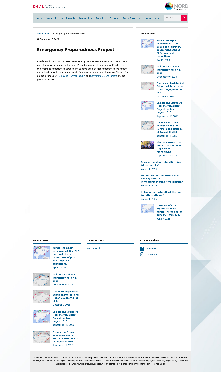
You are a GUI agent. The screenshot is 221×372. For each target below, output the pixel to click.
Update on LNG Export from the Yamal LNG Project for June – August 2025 (169, 107)
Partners (114, 18)
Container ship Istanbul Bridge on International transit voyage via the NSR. (170, 88)
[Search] (184, 18)
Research (85, 18)
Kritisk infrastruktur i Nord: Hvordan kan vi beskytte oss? (161, 194)
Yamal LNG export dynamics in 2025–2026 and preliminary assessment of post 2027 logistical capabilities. (169, 48)
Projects (70, 18)
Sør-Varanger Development (103, 76)
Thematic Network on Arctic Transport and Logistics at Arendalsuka (169, 147)
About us (152, 18)
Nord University (94, 248)
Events (59, 18)
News (49, 18)
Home (39, 18)
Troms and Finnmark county (71, 76)
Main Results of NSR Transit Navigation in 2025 (169, 69)
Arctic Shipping (133, 18)
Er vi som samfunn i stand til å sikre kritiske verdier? (161, 163)
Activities (101, 18)
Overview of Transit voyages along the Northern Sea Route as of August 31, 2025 (170, 127)
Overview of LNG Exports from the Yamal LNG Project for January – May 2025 (169, 210)
